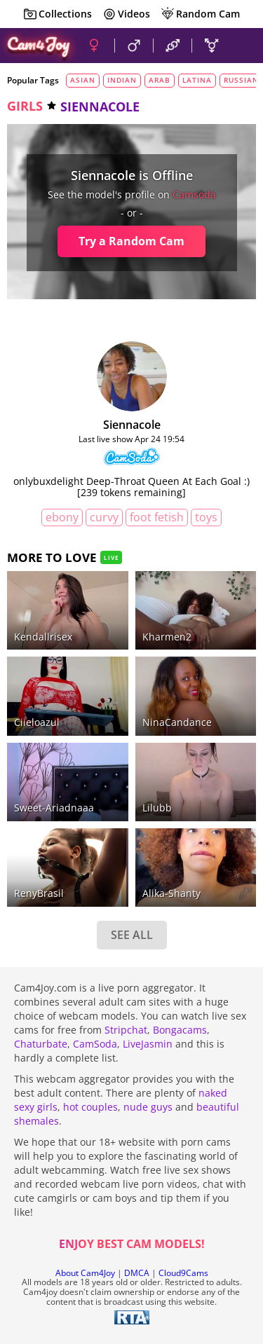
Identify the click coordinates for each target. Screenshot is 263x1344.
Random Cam (200, 14)
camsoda (194, 194)
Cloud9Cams (183, 1273)
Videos (126, 14)
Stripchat (125, 1029)
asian (82, 80)
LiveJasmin (148, 1043)
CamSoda (95, 1043)
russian (241, 80)
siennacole (132, 424)
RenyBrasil (39, 893)
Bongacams (180, 1029)
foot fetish (157, 517)
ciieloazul (37, 722)
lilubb (157, 807)
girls (25, 105)
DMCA (136, 1273)
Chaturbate (40, 1043)
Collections (57, 14)
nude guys (148, 1106)
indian (122, 80)
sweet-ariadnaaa (54, 807)
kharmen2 (166, 636)
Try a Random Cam (131, 241)
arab (159, 80)
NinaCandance (177, 722)
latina (197, 80)
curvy (104, 517)
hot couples (90, 1106)
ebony (62, 517)
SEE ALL (132, 934)
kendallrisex (43, 636)
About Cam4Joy (85, 1273)
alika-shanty (171, 893)
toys (206, 517)
